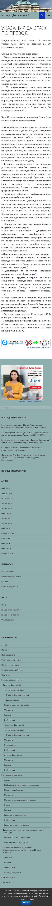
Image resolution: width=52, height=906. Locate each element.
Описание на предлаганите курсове (20, 800)
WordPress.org (7, 620)
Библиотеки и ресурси (11, 660)
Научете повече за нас (11, 576)
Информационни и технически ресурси (21, 785)
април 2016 (6, 523)
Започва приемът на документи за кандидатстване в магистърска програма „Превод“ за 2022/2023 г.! (24, 433)
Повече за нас (10, 745)
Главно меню (48, 15)
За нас (4, 645)
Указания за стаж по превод (16, 825)
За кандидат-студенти (11, 872)
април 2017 (6, 518)
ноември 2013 (7, 553)
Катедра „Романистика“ (15, 15)
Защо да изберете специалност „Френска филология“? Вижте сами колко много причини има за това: (25, 441)
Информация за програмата (16, 842)
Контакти (5, 882)
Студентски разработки (12, 670)
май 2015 (5, 528)
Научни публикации (10, 665)
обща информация (9, 586)
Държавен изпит (13, 700)
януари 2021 (7, 498)
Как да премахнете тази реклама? (39, 347)
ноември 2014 (7, 533)
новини (4, 581)
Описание (8, 710)
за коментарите (10, 615)
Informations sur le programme (17, 837)
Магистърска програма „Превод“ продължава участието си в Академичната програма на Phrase (23, 426)
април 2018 (6, 508)
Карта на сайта (8, 877)
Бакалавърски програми (12, 680)
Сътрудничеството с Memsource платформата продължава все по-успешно (21, 448)
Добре (26, 903)
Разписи (7, 715)
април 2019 (6, 503)
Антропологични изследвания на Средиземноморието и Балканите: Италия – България (22, 850)
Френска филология (12, 685)
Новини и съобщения (13, 790)
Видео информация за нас (17, 695)
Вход (3, 605)
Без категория (7, 571)
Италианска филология (13, 725)
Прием (7, 805)
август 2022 (6, 493)
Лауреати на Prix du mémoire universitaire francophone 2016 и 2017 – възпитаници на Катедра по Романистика (25, 457)
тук (3, 244)
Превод (6, 780)
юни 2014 (5, 538)
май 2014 (5, 543)
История (5, 650)
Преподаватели (8, 655)
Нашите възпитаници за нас (16, 705)
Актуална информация (14, 690)
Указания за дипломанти (15, 815)
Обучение (5, 675)
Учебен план (9, 720)
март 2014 (6, 548)
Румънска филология (12, 755)
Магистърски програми (11, 775)
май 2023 (5, 488)
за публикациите (10, 610)
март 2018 (6, 513)
